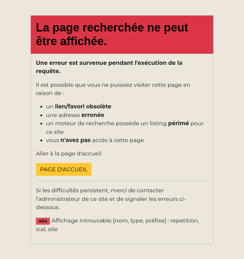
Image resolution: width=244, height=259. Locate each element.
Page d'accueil (63, 169)
